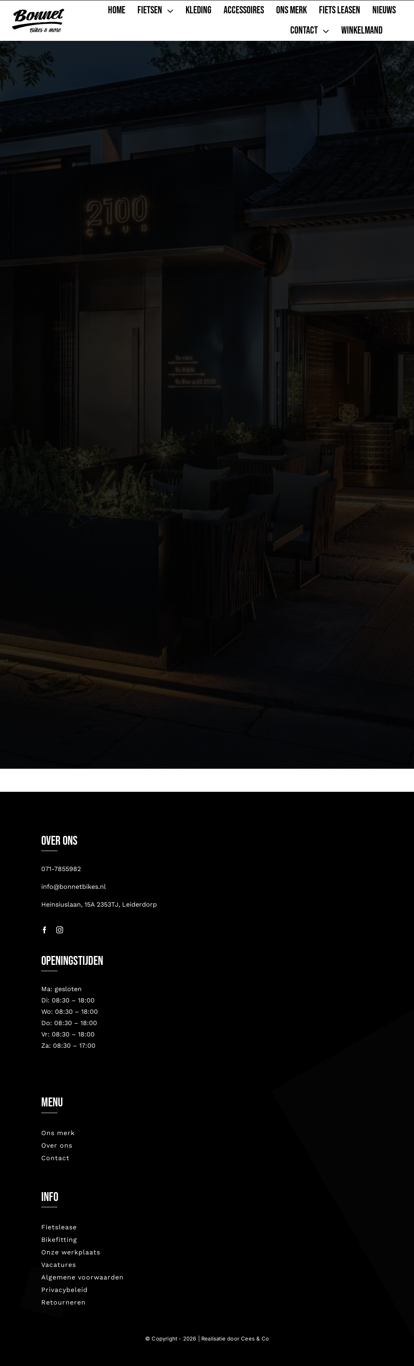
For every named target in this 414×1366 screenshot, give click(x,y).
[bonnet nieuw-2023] (38, 12)
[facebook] (44, 929)
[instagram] (59, 929)
